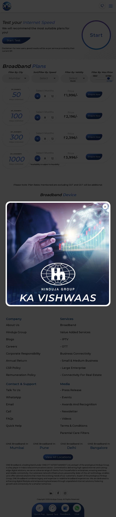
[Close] (105, 206)
